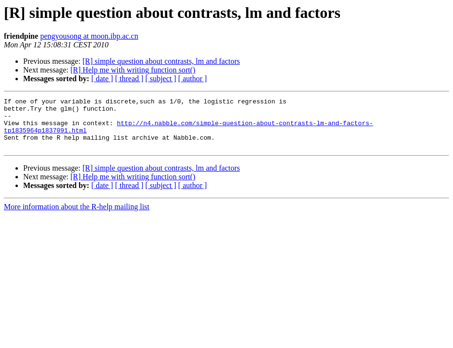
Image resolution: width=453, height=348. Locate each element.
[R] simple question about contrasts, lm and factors (161, 61)
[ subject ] (160, 78)
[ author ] (192, 78)
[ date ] (102, 78)
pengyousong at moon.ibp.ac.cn (89, 36)
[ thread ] (129, 78)
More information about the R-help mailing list (76, 217)
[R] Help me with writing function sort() (133, 70)
